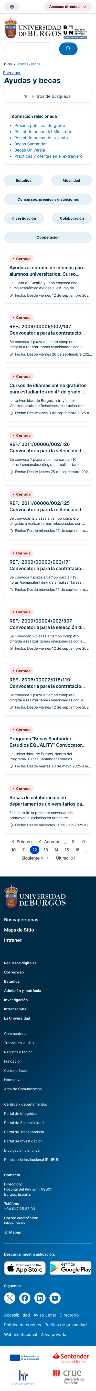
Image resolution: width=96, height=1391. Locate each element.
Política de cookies (22, 1324)
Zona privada (53, 1334)
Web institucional (20, 1334)
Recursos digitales (20, 963)
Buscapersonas (21, 919)
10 (14, 850)
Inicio (8, 64)
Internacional (15, 1009)
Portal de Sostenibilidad (24, 1122)
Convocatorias (16, 1033)
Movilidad (71, 180)
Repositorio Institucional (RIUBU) (31, 1159)
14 (57, 850)
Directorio (69, 1315)
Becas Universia (29, 150)
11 (25, 850)
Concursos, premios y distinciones (48, 199)
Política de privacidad (66, 1324)
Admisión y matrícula (22, 990)
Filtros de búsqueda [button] (51, 96)
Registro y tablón (18, 1052)
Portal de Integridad (21, 1113)
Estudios (23, 180)
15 (68, 850)
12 (36, 850)
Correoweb (14, 972)
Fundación (13, 1061)
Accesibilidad (17, 1315)
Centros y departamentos (25, 1104)
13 (47, 850)
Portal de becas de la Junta (41, 137)
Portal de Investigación (23, 1141)
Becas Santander (30, 143)
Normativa (13, 1079)
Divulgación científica (22, 1150)
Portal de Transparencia (24, 1132)
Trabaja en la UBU (19, 1043)
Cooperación (48, 237)
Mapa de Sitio (19, 930)
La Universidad (17, 1018)
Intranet (13, 940)
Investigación (24, 218)
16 (78, 850)
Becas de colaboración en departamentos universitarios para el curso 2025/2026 (47, 804)
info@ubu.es (14, 1223)
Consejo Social (16, 1070)
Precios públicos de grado (39, 125)
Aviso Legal (45, 1315)
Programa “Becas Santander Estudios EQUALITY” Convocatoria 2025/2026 (47, 745)
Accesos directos (64, 6)
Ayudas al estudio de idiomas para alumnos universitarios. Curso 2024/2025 (46, 274)
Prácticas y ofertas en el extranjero (48, 156)
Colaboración (72, 218)
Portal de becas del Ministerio (43, 131)
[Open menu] (87, 49)
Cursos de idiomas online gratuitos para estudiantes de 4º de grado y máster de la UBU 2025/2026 (48, 392)
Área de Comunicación (23, 1089)
